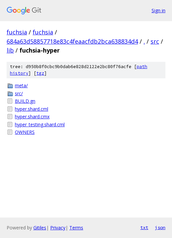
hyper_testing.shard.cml (40, 124)
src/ (19, 93)
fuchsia (17, 32)
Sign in (158, 10)
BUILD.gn (25, 101)
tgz (40, 73)
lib (10, 50)
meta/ (21, 85)
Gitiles (39, 227)
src (155, 41)
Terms (76, 227)
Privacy (57, 227)
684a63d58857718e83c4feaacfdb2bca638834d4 (72, 41)
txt (144, 227)
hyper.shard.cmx (32, 116)
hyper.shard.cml (31, 109)
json (160, 227)
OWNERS (25, 132)
